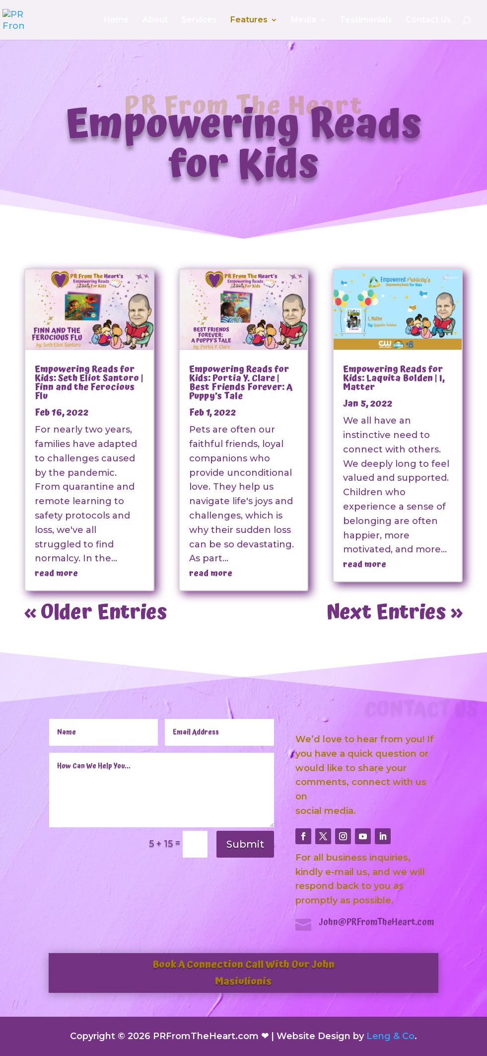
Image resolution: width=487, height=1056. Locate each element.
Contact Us (428, 20)
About (155, 20)
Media (303, 20)
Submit (245, 844)
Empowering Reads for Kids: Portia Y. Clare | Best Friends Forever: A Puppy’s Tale (240, 382)
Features (249, 20)
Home (116, 20)
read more (56, 573)
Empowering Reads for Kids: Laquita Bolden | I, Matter (394, 378)
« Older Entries (95, 613)
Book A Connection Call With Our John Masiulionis (243, 973)
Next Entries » (394, 613)
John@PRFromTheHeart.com (376, 922)
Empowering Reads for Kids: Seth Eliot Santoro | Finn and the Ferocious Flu (89, 382)
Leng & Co (390, 1036)
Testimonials (366, 20)
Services (199, 20)
